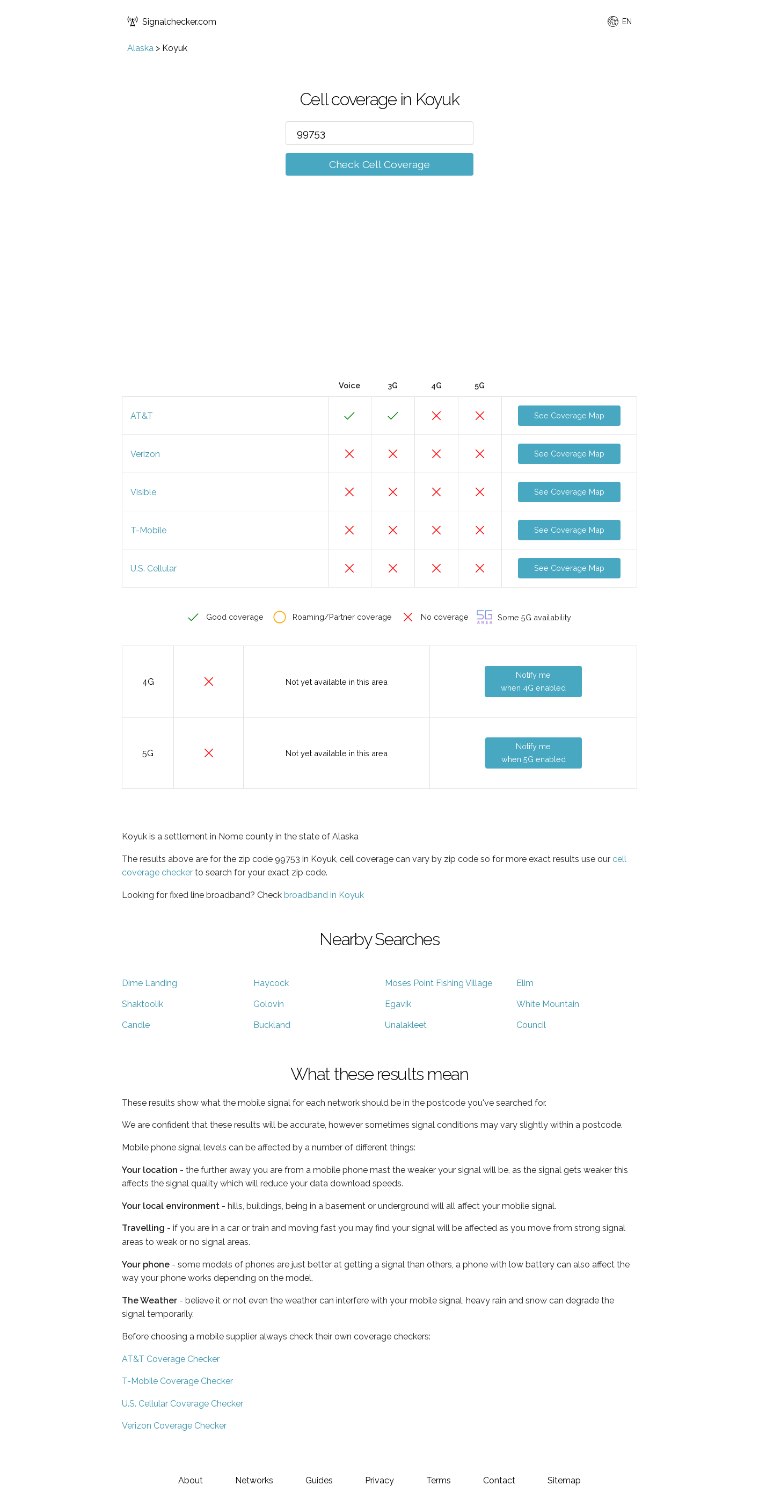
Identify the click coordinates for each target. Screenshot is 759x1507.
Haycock (271, 983)
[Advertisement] (379, 294)
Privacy (379, 1480)
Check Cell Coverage (379, 164)
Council (531, 1025)
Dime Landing (149, 983)
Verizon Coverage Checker (174, 1426)
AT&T (141, 416)
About (190, 1480)
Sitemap (564, 1480)
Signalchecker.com (171, 21)
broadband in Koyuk (324, 895)
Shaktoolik (142, 1004)
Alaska (140, 48)
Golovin (268, 1004)
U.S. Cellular (153, 568)
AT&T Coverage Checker (171, 1359)
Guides (319, 1480)
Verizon (145, 454)
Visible (143, 492)
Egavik (398, 1004)
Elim (525, 983)
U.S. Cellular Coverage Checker (182, 1404)
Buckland (271, 1025)
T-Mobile (148, 530)
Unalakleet (406, 1025)
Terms (438, 1480)
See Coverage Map (569, 415)
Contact (499, 1480)
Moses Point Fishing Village (438, 983)
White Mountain (547, 1004)
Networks (254, 1480)
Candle (136, 1025)
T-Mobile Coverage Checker (177, 1381)
